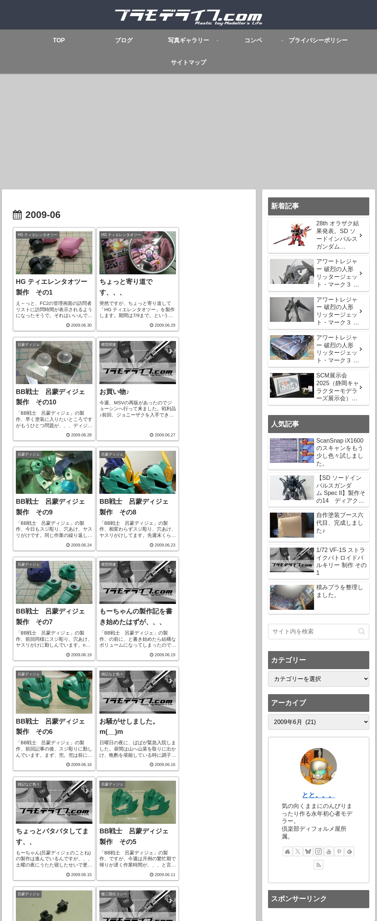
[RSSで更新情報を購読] (318, 864)
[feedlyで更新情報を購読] (349, 851)
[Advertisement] (188, 134)
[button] (361, 631)
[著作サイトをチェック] (287, 851)
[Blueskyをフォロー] (308, 851)
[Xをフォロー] (298, 851)
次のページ (129, 792)
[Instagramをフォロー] (318, 851)
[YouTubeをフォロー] (329, 851)
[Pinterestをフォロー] (339, 851)
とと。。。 (318, 795)
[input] (318, 631)
